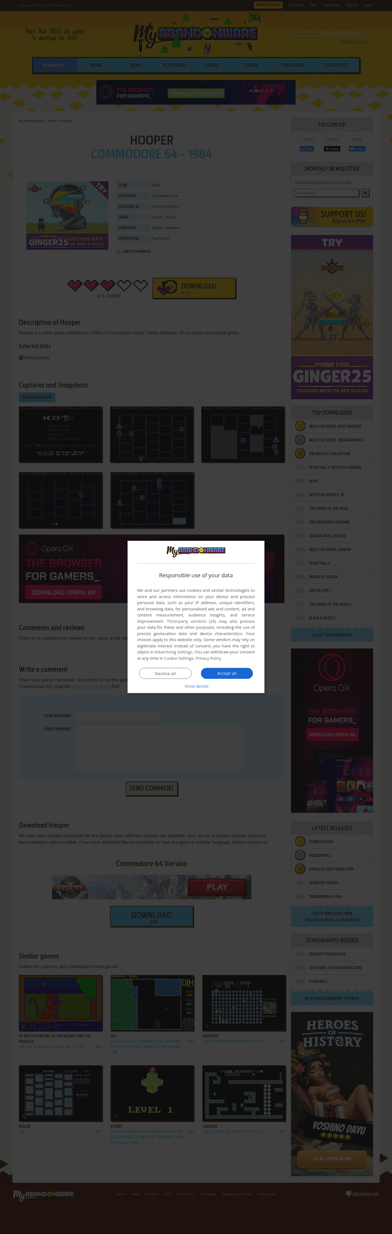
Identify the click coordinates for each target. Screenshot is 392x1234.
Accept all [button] (227, 673)
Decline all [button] (165, 673)
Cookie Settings (179, 658)
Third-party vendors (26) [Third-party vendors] (191, 621)
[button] (196, 686)
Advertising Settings (173, 652)
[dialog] (196, 617)
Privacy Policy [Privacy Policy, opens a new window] (208, 658)
